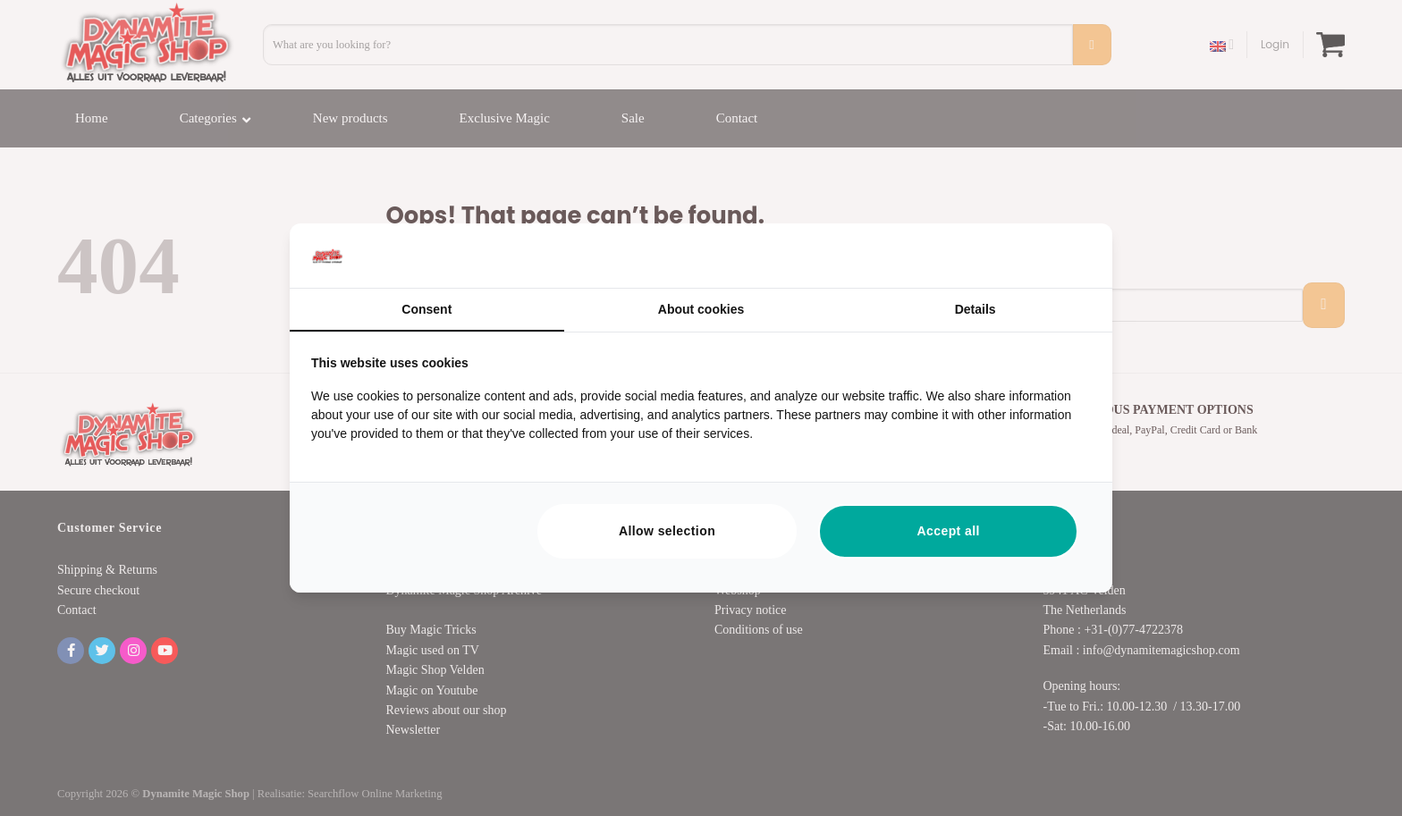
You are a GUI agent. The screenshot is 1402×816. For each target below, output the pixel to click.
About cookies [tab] (701, 309)
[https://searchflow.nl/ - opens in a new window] (1068, 255)
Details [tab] (975, 309)
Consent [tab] (426, 309)
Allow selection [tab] (667, 531)
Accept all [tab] (948, 531)
